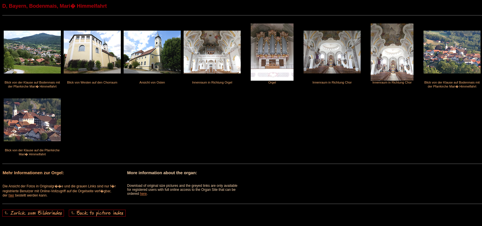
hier (11, 195)
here (143, 194)
